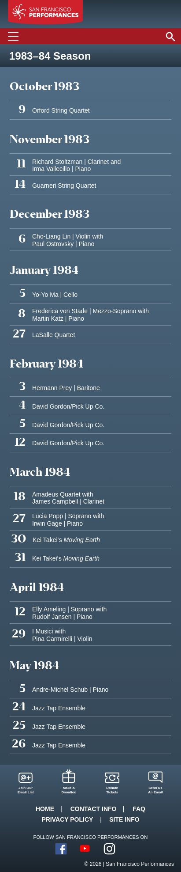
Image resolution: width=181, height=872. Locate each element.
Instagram (109, 849)
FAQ (139, 808)
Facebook (61, 849)
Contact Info (93, 808)
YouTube (85, 849)
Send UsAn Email (155, 790)
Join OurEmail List (26, 790)
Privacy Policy (67, 819)
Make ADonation (68, 790)
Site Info (124, 819)
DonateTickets (112, 790)
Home (45, 808)
